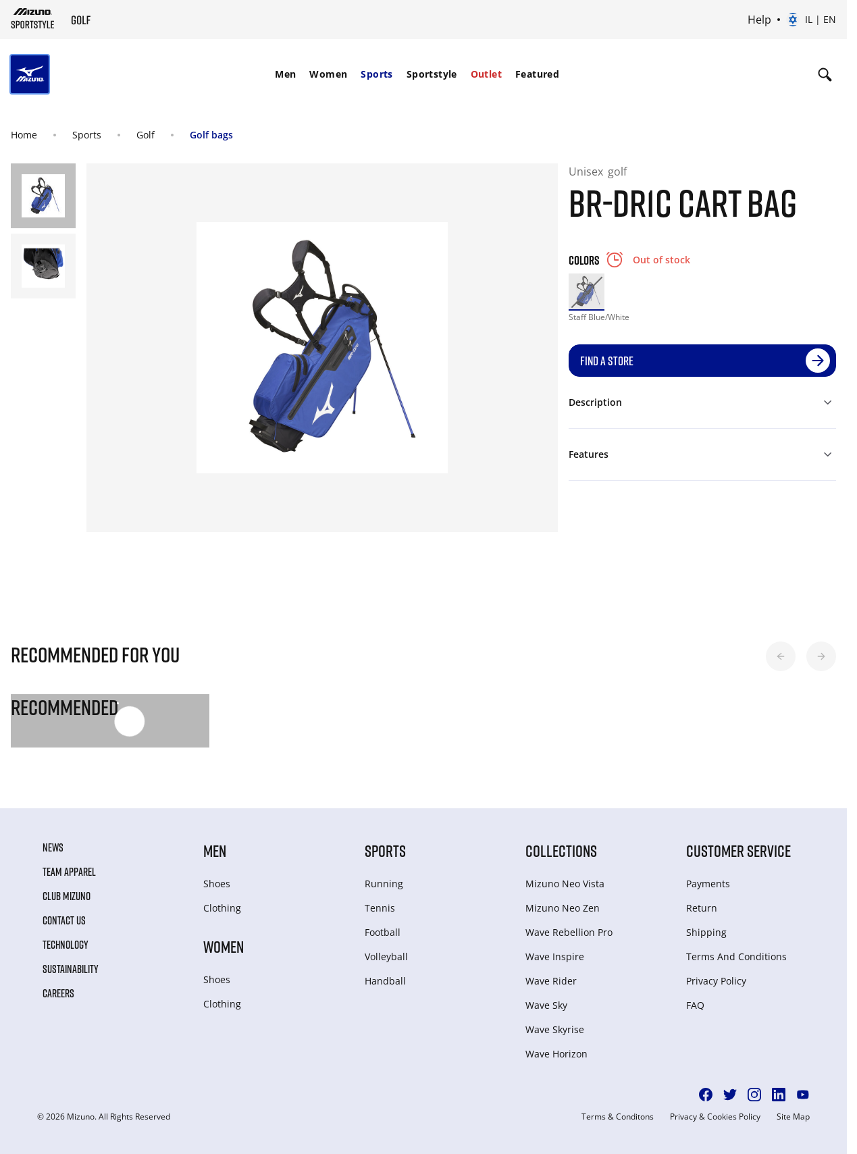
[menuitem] (285, 74)
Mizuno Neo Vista (564, 883)
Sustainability (71, 969)
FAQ (695, 1005)
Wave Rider (551, 980)
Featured (537, 74)
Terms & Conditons (617, 1117)
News (53, 847)
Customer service (738, 850)
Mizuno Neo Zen (562, 907)
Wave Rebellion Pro (569, 932)
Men (285, 74)
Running (384, 883)
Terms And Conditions (736, 956)
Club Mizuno (66, 896)
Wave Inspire (554, 956)
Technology (65, 944)
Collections (561, 850)
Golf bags (211, 134)
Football (382, 932)
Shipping (706, 932)
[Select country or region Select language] (811, 19)
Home (24, 134)
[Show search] (825, 74)
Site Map (793, 1117)
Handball (385, 980)
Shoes (216, 883)
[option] (586, 291)
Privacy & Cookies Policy (715, 1117)
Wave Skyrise (554, 1029)
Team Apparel (69, 871)
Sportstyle (432, 74)
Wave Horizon (556, 1053)
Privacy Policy (716, 980)
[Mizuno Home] (33, 18)
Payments (708, 883)
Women (328, 74)
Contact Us (64, 920)
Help (759, 19)
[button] (781, 656)
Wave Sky (546, 1005)
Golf (145, 134)
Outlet (486, 74)
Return (701, 907)
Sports (376, 74)
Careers (58, 993)
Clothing (222, 907)
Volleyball (386, 956)
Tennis (380, 907)
